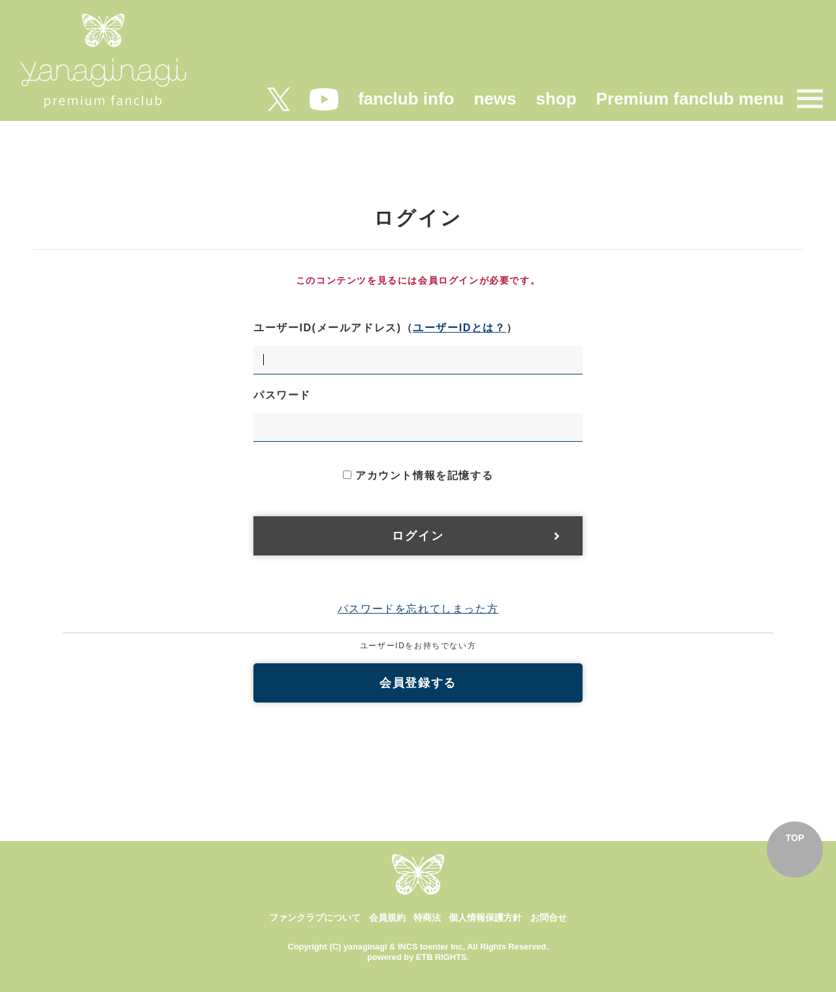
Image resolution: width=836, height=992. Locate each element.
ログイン (417, 535)
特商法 (427, 917)
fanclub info (406, 98)
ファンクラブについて (315, 917)
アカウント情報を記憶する (418, 475)
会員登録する (418, 682)
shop (556, 98)
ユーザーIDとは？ (459, 327)
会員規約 (387, 917)
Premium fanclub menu (690, 98)
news (495, 98)
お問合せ (548, 917)
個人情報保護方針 (485, 917)
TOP (795, 838)
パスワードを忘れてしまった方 (418, 608)
